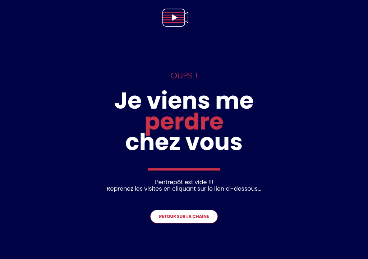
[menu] (355, 17)
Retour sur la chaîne (184, 216)
